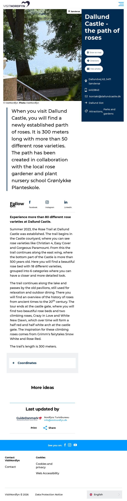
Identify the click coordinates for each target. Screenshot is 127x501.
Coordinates (25, 363)
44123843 (93, 90)
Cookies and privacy (44, 465)
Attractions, (96, 111)
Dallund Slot (96, 102)
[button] (78, 4)
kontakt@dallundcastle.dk (105, 96)
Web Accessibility (47, 473)
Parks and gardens (109, 111)
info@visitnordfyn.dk (55, 420)
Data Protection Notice (49, 494)
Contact (10, 466)
